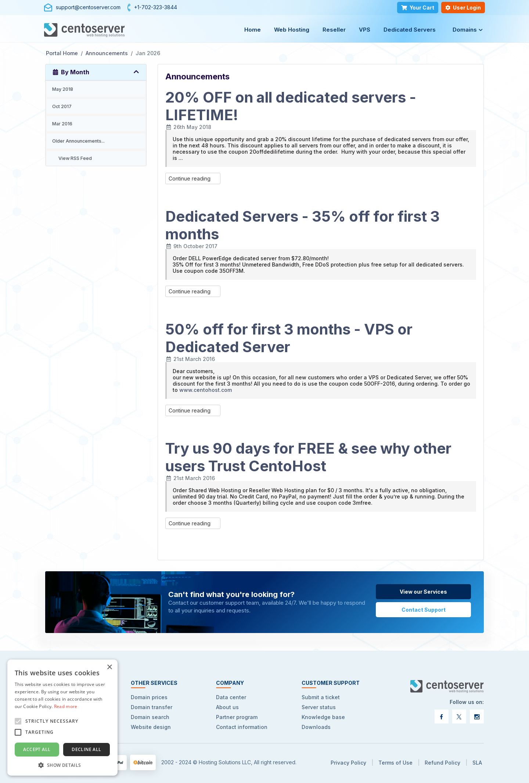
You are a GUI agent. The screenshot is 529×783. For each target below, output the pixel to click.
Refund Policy (442, 762)
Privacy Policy (348, 762)
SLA (477, 762)
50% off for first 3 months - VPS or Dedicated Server (289, 338)
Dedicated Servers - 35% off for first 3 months (302, 225)
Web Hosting (291, 29)
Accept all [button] (36, 749)
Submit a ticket (321, 697)
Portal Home (62, 53)
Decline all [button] (86, 749)
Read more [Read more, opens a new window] (66, 706)
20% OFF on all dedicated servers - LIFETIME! (290, 106)
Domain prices (149, 697)
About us (227, 707)
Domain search (150, 717)
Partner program (237, 717)
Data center (231, 697)
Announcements (107, 53)
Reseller (334, 29)
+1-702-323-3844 (155, 7)
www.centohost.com (205, 390)
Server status (319, 707)
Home (252, 29)
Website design (151, 727)
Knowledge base (323, 717)
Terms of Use (395, 762)
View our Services (423, 592)
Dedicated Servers (410, 29)
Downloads (316, 727)
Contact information (241, 727)
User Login (463, 7)
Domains (465, 29)
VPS (364, 29)
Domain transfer (151, 707)
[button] (62, 764)
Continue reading (193, 178)
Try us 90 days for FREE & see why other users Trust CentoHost (308, 457)
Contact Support (424, 610)
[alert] (62, 717)
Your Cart (417, 7)
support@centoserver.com (88, 7)
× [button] (109, 667)
